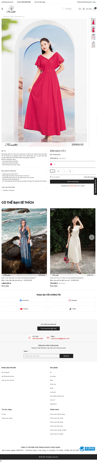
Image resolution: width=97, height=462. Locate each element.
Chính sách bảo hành (56, 418)
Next (92, 237)
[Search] (70, 8)
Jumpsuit (53, 392)
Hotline (24, 2)
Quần (51, 388)
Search (64, 9)
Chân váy (53, 384)
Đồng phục (53, 404)
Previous (5, 237)
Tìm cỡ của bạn (55, 177)
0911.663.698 (37, 338)
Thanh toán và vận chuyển (58, 430)
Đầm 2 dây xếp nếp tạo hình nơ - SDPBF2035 (16, 280)
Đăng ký (66, 356)
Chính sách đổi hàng (56, 422)
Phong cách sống (7, 418)
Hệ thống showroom (7, 2)
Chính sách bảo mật (56, 426)
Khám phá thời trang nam (86, 2)
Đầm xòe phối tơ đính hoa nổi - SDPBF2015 (64, 280)
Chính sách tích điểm (56, 434)
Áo (51, 372)
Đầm (51, 380)
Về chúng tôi (5, 372)
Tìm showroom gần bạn (48, 328)
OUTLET (52, 400)
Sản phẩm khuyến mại (57, 396)
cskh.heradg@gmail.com (60, 338)
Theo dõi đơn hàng (39, 2)
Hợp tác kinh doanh (8, 380)
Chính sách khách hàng (57, 414)
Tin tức (4, 414)
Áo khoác (53, 376)
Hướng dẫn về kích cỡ (90, 177)
